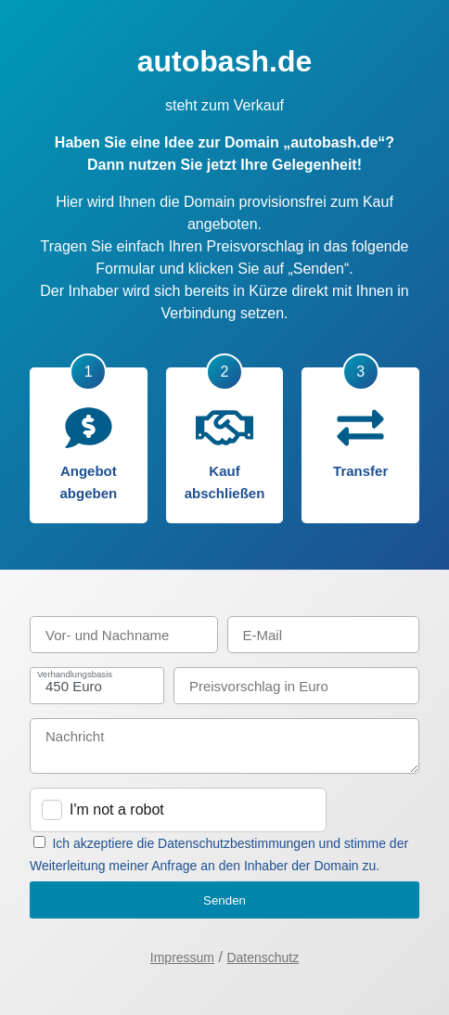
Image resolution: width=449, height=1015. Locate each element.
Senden (224, 900)
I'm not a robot (117, 809)
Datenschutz (262, 957)
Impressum (182, 957)
